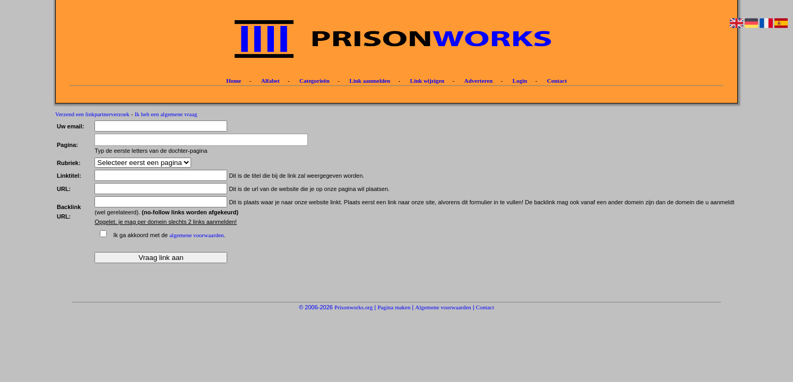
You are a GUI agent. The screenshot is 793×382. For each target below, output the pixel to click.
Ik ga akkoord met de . (169, 235)
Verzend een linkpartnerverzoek (92, 114)
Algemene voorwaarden (443, 307)
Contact (557, 80)
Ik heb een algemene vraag (166, 114)
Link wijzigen (427, 80)
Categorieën (314, 80)
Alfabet (270, 80)
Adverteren (478, 80)
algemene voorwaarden (196, 235)
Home (233, 80)
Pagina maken (393, 307)
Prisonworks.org (353, 307)
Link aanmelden (369, 80)
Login (520, 80)
